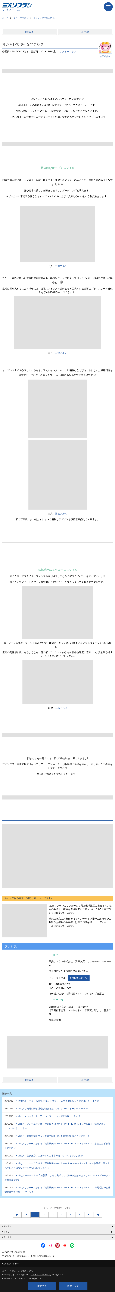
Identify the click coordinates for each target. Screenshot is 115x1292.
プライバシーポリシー (40, 1274)
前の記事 (29, 32)
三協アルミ (61, 266)
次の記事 (85, 32)
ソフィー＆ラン (67, 51)
